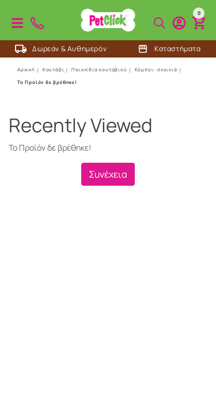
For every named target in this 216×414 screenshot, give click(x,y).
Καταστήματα (169, 49)
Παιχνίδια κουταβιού (99, 69)
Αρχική (26, 69)
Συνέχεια (108, 174)
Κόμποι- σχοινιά (156, 69)
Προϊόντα (17, 23)
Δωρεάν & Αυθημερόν (61, 49)
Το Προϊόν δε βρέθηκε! (47, 82)
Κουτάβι (54, 69)
